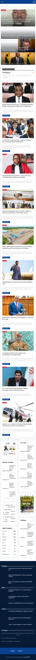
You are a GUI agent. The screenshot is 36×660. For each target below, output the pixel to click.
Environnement (24, 75)
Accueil (12, 651)
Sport (3, 534)
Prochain (17, 439)
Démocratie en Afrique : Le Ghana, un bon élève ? (14, 63)
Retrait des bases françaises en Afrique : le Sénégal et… (26, 49)
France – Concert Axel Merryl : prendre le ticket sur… (21, 624)
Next (8, 498)
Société (4, 539)
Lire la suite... (6, 115)
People (4, 551)
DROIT (13, 75)
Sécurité (4, 545)
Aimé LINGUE (27, 657)
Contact (20, 651)
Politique (3, 10)
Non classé (5, 77)
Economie (18, 75)
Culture (9, 75)
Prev (4, 498)
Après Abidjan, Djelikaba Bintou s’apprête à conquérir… (21, 611)
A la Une (4, 75)
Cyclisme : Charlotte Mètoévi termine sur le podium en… (21, 603)
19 (12, 439)
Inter (30, 75)
